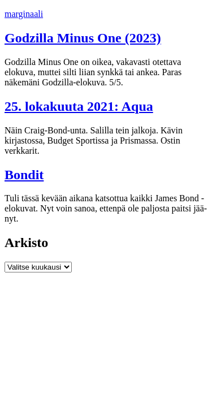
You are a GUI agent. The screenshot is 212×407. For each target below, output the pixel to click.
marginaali (24, 14)
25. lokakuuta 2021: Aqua (79, 106)
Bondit (24, 174)
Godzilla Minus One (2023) (83, 38)
